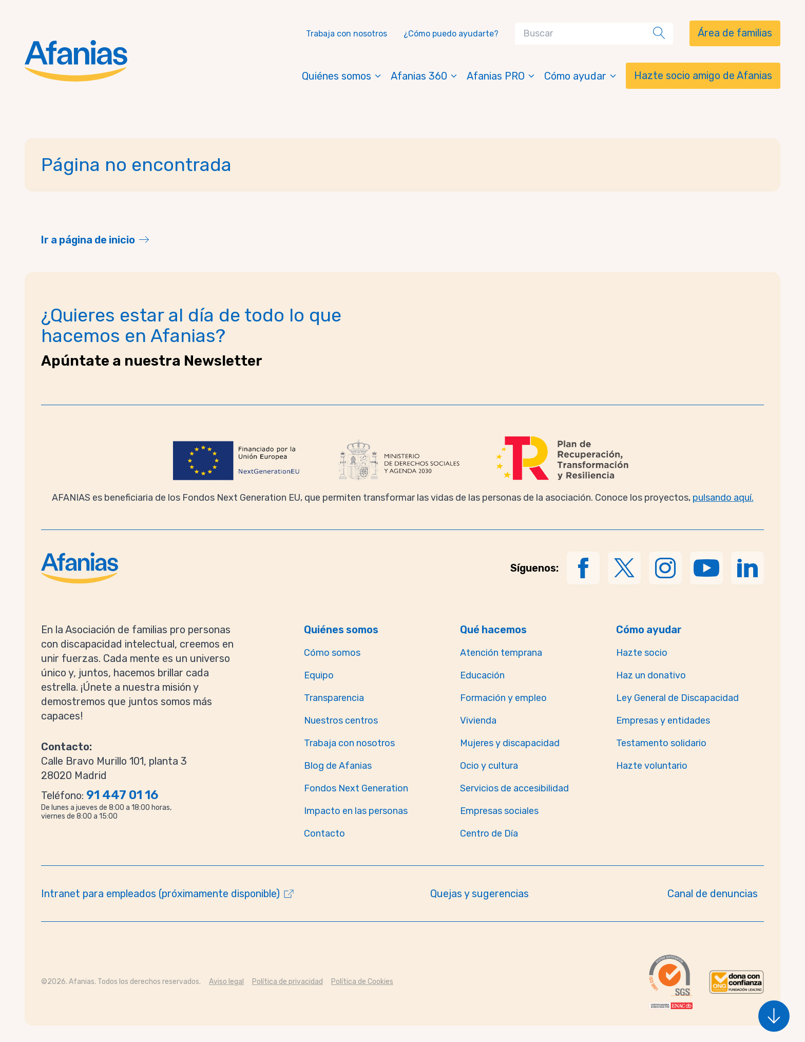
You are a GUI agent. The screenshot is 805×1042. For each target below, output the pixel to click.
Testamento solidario (661, 743)
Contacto (324, 833)
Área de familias (735, 33)
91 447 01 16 (122, 795)
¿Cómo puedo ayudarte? (451, 34)
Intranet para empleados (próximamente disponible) (160, 893)
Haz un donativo (651, 675)
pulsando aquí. (723, 497)
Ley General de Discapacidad (677, 698)
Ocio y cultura (489, 765)
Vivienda (478, 720)
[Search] (586, 34)
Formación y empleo (503, 698)
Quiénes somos (342, 76)
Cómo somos (332, 652)
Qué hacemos (493, 629)
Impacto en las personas (356, 811)
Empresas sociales (499, 811)
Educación (482, 675)
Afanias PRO (501, 76)
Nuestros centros (341, 720)
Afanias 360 (424, 76)
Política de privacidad (287, 981)
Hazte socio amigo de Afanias (703, 75)
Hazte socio (641, 652)
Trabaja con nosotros (346, 34)
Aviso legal (226, 981)
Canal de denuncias (712, 893)
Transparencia (334, 698)
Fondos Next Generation (356, 788)
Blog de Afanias (338, 765)
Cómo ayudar (581, 76)
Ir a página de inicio (88, 240)
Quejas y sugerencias (479, 893)
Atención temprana (501, 652)
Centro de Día (489, 833)
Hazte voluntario (651, 765)
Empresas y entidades (663, 720)
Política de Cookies (362, 981)
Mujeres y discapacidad (510, 743)
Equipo (319, 675)
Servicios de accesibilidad (514, 788)
